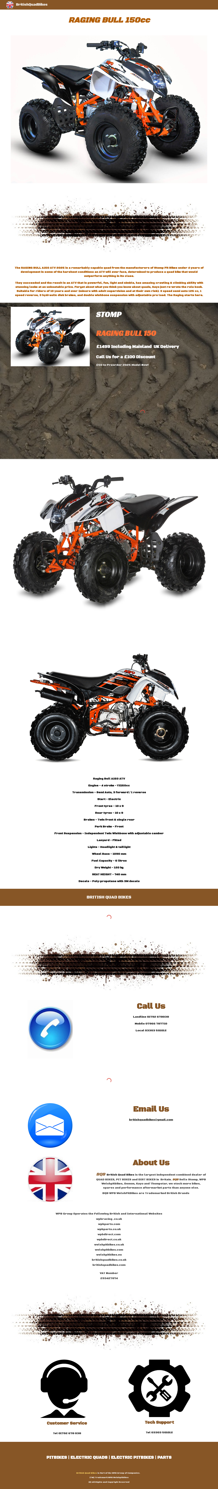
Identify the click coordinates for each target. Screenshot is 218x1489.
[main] (109, 20)
